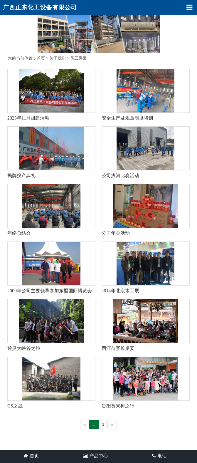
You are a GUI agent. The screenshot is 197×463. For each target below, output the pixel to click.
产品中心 (95, 455)
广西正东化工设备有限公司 (40, 7)
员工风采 (78, 58)
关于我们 (57, 58)
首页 (41, 58)
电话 (159, 455)
